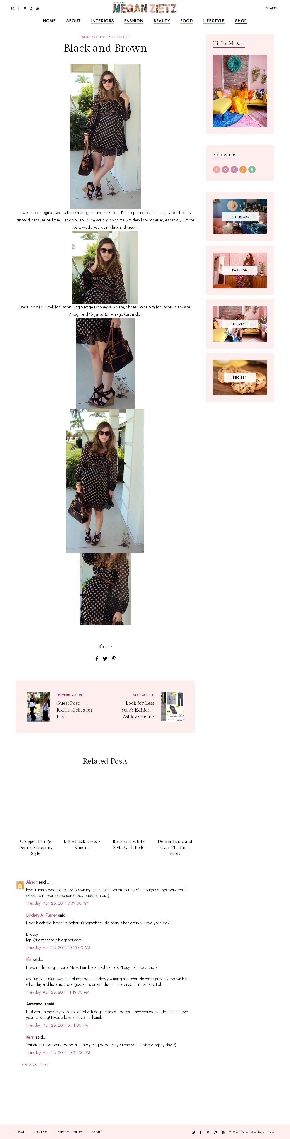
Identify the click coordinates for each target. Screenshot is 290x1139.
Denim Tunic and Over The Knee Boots (175, 847)
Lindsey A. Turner (41, 915)
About (73, 21)
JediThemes (268, 1132)
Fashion (133, 21)
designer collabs (92, 37)
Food (186, 21)
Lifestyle (214, 21)
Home (49, 21)
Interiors (102, 21)
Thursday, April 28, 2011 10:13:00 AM (58, 948)
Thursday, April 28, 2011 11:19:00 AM (57, 992)
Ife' (28, 960)
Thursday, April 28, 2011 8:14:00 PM (57, 1025)
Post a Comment (35, 1064)
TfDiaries (244, 1132)
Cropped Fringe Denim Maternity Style (36, 847)
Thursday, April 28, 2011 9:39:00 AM (57, 903)
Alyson (31, 882)
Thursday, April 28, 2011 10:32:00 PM (58, 1053)
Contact (41, 1132)
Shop (241, 21)
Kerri (30, 1037)
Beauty (162, 21)
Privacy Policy (70, 1132)
